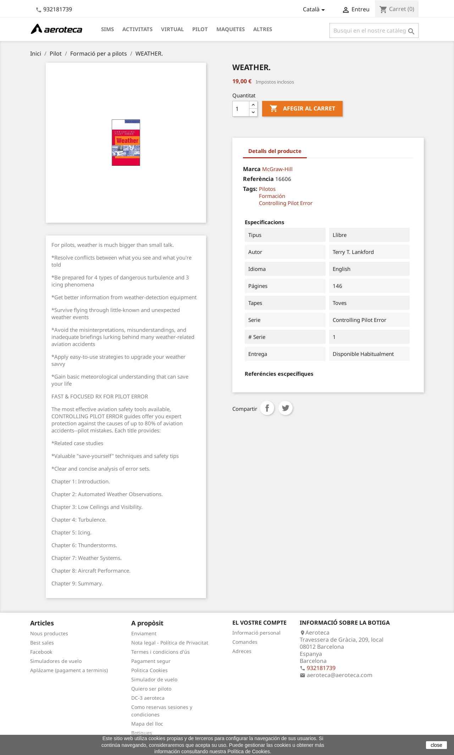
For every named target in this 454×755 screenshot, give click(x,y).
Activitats (137, 29)
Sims (107, 29)
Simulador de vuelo (154, 679)
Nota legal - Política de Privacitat (169, 642)
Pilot (200, 29)
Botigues (141, 733)
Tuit (285, 408)
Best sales (42, 642)
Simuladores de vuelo (56, 661)
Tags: (250, 188)
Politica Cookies (149, 670)
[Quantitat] (240, 109)
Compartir (267, 408)
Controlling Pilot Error (285, 202)
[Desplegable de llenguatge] (315, 10)
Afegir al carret (302, 108)
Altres (262, 29)
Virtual (172, 29)
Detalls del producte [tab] (274, 150)
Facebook (41, 651)
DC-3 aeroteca (148, 697)
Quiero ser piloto (151, 688)
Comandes (245, 641)
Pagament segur (151, 661)
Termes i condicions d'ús (160, 651)
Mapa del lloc (147, 723)
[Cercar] (374, 30)
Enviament (143, 633)
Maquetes (230, 29)
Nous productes (49, 633)
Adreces (241, 651)
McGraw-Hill (277, 168)
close (436, 745)
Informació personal (256, 632)
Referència (258, 178)
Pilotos (267, 188)
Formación (272, 195)
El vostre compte (259, 622)
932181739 (57, 9)
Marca (252, 168)
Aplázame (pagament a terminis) (69, 670)
